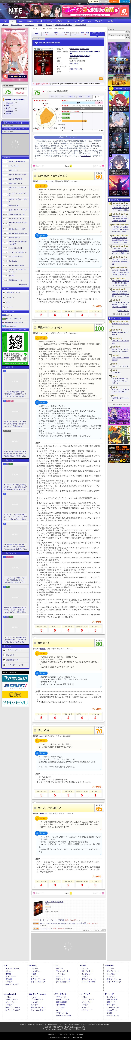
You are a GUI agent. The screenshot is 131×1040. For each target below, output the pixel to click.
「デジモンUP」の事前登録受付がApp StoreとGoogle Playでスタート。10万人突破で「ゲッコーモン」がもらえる (120, 229)
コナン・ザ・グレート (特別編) (52, 920)
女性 (88, 97)
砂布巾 (43, 649)
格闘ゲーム (111, 1002)
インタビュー (29, 25)
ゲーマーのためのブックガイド (18, 224)
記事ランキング (11, 984)
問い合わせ (40, 1)
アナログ (98, 21)
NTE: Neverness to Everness (120, 325)
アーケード (109, 994)
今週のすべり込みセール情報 (18, 200)
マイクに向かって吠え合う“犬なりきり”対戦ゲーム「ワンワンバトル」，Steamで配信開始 (120, 283)
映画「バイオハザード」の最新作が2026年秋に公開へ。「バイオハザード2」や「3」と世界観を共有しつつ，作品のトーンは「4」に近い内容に (120, 294)
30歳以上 (71, 97)
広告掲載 (80, 1034)
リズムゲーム (112, 1010)
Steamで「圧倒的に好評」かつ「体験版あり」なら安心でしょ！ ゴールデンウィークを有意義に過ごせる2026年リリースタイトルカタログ (15, 394)
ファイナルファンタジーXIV (120, 342)
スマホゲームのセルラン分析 (18, 194)
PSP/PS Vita (109, 966)
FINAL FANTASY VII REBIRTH (120, 333)
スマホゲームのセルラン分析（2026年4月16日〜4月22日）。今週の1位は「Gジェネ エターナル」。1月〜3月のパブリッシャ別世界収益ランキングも (120, 272)
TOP (5, 21)
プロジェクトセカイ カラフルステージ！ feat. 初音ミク (120, 381)
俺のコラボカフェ (15, 237)
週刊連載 (9, 979)
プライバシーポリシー (13, 650)
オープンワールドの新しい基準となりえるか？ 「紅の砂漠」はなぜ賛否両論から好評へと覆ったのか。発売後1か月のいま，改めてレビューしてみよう (15, 487)
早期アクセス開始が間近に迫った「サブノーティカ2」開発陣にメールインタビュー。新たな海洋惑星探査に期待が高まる (15, 610)
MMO (76, 64)
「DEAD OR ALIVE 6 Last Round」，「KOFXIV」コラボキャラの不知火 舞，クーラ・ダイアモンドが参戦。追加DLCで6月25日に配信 (120, 304)
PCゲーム (9, 315)
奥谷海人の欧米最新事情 (17, 161)
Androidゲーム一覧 (63, 1015)
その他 (109, 1013)
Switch (39, 21)
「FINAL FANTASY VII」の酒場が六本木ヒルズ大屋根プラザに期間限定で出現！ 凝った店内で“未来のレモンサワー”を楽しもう (120, 240)
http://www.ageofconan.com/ (79, 49)
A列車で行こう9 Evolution (120, 399)
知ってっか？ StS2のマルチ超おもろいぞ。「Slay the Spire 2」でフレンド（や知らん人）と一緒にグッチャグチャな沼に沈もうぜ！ (15, 517)
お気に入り (104, 1)
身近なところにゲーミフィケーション (18, 271)
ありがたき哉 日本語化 (16, 265)
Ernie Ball (43, 813)
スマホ (49, 21)
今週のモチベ (13, 170)
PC (13, 21)
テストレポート (87, 999)
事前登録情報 (61, 1002)
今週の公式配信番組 (15, 179)
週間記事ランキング (13, 292)
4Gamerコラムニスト (15, 248)
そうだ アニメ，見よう (16, 218)
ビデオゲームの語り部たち (18, 252)
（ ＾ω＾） (45, 333)
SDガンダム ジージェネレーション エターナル (120, 350)
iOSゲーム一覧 (62, 1013)
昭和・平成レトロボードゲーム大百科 (18, 243)
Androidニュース (62, 999)
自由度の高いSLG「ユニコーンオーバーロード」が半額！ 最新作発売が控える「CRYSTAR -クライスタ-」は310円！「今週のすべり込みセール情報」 (120, 218)
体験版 (40, 25)
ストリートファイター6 (120, 366)
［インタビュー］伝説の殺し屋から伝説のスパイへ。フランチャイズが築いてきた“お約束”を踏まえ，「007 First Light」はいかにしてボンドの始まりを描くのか (15, 640)
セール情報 (60, 1005)
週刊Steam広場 (13, 205)
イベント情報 (112, 999)
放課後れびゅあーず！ (16, 280)
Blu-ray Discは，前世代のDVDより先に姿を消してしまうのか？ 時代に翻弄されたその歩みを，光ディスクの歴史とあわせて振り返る (15, 454)
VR (68, 21)
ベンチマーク (86, 1010)
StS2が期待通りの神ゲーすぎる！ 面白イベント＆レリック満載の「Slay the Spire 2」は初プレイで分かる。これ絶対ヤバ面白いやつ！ (15, 547)
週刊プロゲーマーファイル (18, 174)
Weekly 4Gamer (13, 166)
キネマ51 (12, 276)
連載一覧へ (24, 284)
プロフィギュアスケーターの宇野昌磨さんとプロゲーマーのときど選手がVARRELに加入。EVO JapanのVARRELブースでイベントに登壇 (120, 208)
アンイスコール (46, 181)
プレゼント (10, 297)
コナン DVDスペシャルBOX (54, 903)
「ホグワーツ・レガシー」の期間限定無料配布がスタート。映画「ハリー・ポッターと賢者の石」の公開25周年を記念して (120, 251)
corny (42, 736)
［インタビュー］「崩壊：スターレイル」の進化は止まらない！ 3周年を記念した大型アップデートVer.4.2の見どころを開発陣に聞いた (15, 580)
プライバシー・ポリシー (66, 1034)
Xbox (20, 21)
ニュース (9, 103)
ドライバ (9, 307)
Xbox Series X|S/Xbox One (14, 319)
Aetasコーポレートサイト (14, 665)
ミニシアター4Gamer (15, 257)
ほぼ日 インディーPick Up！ (18, 210)
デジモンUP (116, 372)
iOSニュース (61, 997)
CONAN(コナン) (46, 928)
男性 (80, 97)
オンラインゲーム (12, 968)
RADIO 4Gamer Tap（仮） (17, 214)
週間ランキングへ (123, 311)
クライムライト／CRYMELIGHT (120, 359)
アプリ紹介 (60, 1007)
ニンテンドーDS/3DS (37, 994)
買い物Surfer (13, 261)
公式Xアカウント (13, 1)
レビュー (5, 25)
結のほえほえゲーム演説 (17, 229)
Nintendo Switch (11, 326)
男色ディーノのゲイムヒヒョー (18, 189)
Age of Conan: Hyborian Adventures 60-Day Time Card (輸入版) (63, 923)
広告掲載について (12, 660)
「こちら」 (85, 156)
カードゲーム (112, 1005)
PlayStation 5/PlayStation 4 (14, 322)
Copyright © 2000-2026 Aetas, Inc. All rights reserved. (65, 1037)
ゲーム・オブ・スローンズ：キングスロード (120, 391)
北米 (71, 69)
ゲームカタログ (80, 25)
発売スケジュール (38, 979)
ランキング (125, 1)
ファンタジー (79, 69)
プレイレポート (16, 25)
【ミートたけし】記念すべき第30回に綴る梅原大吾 (120, 261)
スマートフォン (60, 994)
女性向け (59, 21)
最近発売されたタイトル (63, 25)
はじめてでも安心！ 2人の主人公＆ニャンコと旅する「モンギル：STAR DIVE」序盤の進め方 (15, 424)
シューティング (113, 1007)
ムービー (49, 25)
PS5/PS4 (30, 21)
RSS (3, 1)
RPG (71, 64)
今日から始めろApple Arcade (18, 233)
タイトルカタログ (38, 982)
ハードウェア (79, 21)
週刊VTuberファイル (15, 183)
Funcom (72, 56)
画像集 (8, 113)
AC (89, 21)
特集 (8, 105)
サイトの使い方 (28, 1)
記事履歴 (114, 1)
